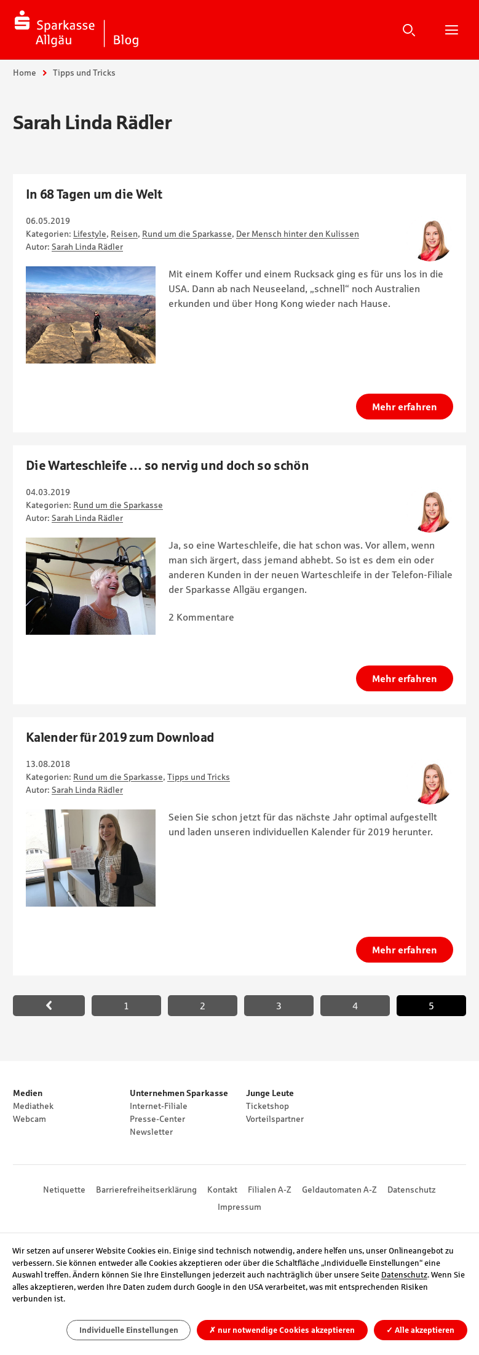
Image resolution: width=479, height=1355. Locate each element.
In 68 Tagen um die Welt (94, 194)
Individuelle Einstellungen (128, 1330)
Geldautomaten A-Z (339, 1189)
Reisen (124, 234)
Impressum (239, 1207)
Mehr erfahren (404, 406)
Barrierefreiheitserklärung (146, 1189)
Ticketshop (267, 1106)
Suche (409, 29)
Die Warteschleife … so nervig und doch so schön (167, 465)
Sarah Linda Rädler (87, 247)
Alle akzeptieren (420, 1330)
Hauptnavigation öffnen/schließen (451, 29)
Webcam (29, 1119)
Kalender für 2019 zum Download (120, 737)
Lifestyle (89, 234)
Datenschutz (411, 1189)
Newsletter (151, 1132)
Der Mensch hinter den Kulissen (297, 234)
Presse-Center (157, 1119)
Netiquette (64, 1189)
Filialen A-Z (269, 1189)
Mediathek (33, 1106)
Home (24, 72)
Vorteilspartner (275, 1119)
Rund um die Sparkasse (187, 234)
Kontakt (222, 1189)
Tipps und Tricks (198, 777)
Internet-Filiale (159, 1106)
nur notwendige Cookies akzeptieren (282, 1330)
